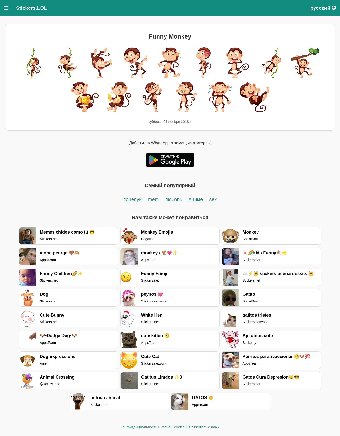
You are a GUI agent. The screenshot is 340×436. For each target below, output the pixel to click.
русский (323, 8)
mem (153, 199)
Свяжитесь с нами (204, 427)
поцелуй (132, 199)
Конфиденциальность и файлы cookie (152, 427)
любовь (174, 199)
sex (213, 199)
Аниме (195, 199)
